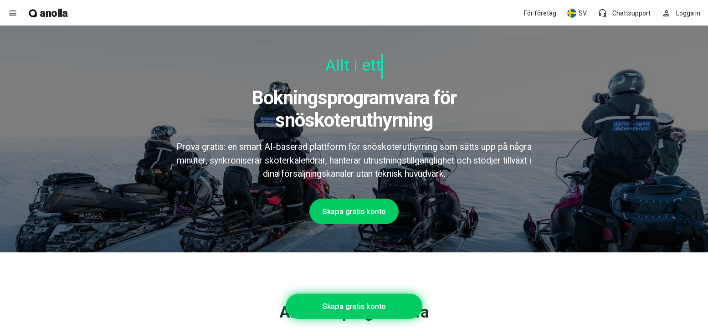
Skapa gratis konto (354, 211)
